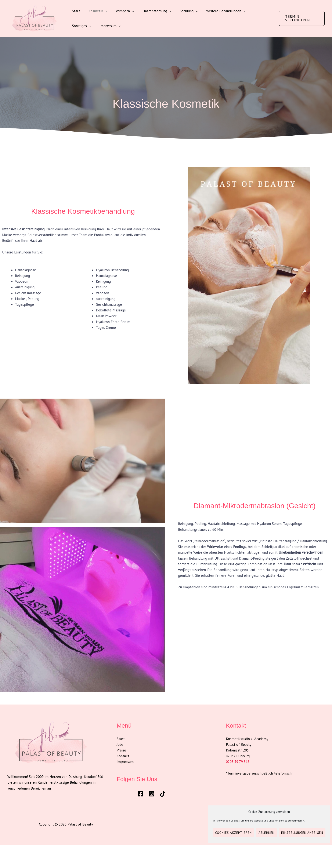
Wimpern (120, 11)
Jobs (120, 744)
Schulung (181, 11)
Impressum (79, 25)
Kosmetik (94, 11)
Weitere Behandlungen (216, 11)
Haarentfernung (150, 11)
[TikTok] (162, 794)
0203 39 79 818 (238, 761)
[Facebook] (140, 794)
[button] (301, 18)
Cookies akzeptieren (233, 833)
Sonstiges (253, 11)
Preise (121, 750)
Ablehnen (266, 833)
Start (75, 11)
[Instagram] (151, 794)
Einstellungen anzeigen (302, 833)
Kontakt (123, 756)
